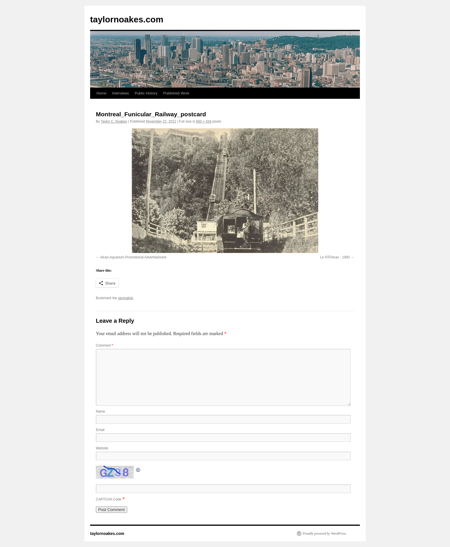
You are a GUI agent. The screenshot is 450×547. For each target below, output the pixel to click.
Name (100, 411)
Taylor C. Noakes (114, 121)
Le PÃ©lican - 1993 (335, 257)
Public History (146, 93)
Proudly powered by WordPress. (324, 533)
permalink (125, 298)
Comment (104, 345)
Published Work (176, 93)
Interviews (120, 93)
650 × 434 (204, 121)
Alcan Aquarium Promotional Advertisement (133, 257)
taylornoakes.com (126, 19)
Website (102, 448)
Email (100, 430)
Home (101, 93)
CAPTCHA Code (108, 499)
